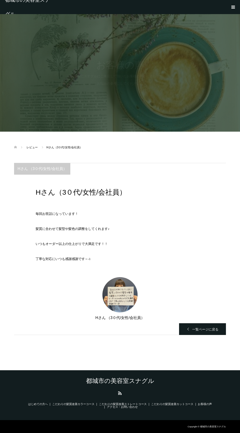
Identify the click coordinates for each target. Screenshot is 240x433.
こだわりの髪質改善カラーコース (73, 404)
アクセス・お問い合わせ (122, 407)
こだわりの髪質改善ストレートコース (123, 404)
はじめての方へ (38, 404)
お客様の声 (205, 404)
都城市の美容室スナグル (27, 7)
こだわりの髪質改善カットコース (172, 404)
